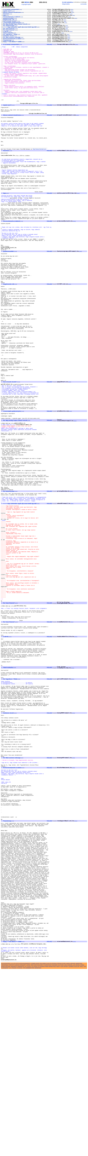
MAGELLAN (71, 1151)
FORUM (59, 1149)
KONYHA (36, 1151)
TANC (81, 1152)
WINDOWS (38, 1154)
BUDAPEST (26, 1149)
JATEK (28, 1151)
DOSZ (37, 1149)
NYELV (29, 1152)
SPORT (66, 1152)
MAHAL (78, 1151)
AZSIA (21, 1149)
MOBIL (82, 1151)
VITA (24, 1154)
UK (10, 1154)
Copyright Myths (26, 4)
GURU (64, 1149)
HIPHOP (72, 1149)
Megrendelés (66, 4)
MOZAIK (7, 1152)
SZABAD (71, 1152)
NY (26, 1152)
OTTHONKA (41, 1152)
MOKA (26, 2)
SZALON (76, 1152)
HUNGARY (22, 1151)
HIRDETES (79, 1149)
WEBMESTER (30, 1154)
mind (20, 9)
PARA (46, 1152)
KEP (32, 1151)
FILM (47, 1149)
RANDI (51, 1152)
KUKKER (54, 1151)
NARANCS (14, 1152)
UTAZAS (13, 1154)
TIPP (84, 1152)
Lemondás (83, 4)
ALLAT (13, 1149)
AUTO (17, 1149)
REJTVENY (56, 1152)
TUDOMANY (5, 1154)
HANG (68, 1149)
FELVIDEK (43, 1149)
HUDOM (16, 1151)
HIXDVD (11, 1151)
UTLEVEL (19, 1154)
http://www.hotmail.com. (39, 170)
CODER (33, 1149)
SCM (61, 1152)
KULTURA (61, 1151)
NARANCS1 (21, 1152)
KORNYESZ (47, 1151)
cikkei (72, 9)
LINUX (66, 1151)
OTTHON (34, 1152)
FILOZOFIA (53, 1149)
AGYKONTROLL (6, 1149)
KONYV (41, 1151)
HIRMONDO (4, 1151)
